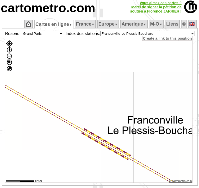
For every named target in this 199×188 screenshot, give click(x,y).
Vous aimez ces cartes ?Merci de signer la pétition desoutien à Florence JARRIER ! (156, 7)
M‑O (156, 24)
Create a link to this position (167, 38)
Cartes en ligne (53, 24)
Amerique (133, 24)
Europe (108, 24)
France (85, 24)
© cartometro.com (180, 181)
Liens (172, 24)
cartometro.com (48, 8)
